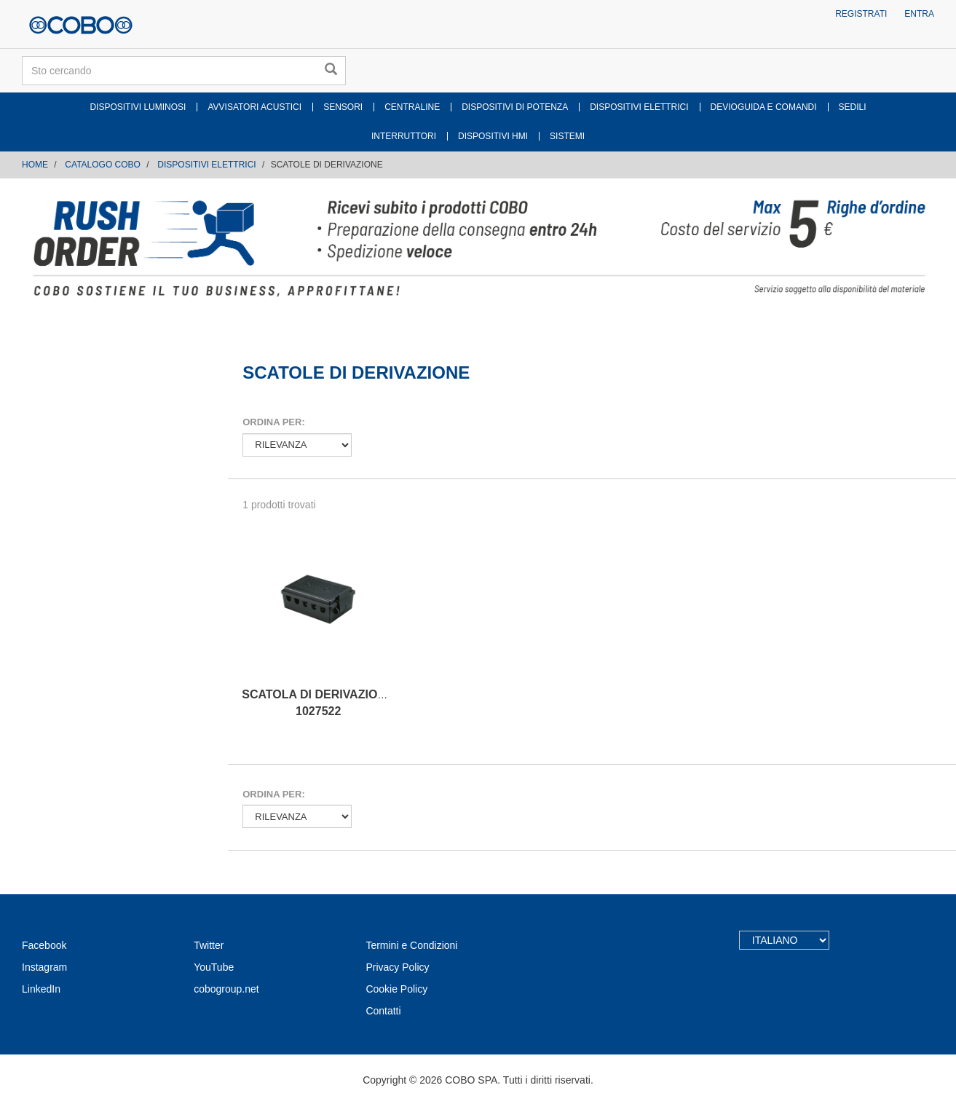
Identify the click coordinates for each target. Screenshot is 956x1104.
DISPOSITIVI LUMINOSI (138, 107)
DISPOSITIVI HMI (493, 136)
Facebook (44, 945)
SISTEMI (567, 136)
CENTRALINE (412, 107)
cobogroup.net (226, 989)
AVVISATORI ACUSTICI (254, 107)
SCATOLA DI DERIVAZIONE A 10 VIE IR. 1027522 (351, 702)
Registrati (861, 14)
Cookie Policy (396, 989)
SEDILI (852, 107)
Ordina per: (273, 422)
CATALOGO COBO (103, 164)
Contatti (383, 1011)
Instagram (44, 967)
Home (35, 164)
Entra (919, 14)
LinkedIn (41, 989)
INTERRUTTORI (403, 136)
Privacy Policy (397, 967)
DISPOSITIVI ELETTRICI (639, 107)
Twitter (209, 945)
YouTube (214, 967)
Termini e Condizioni (411, 945)
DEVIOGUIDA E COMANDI (764, 107)
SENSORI (343, 107)
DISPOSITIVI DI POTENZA (515, 107)
